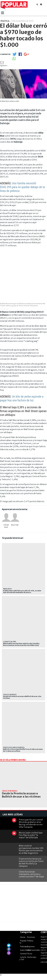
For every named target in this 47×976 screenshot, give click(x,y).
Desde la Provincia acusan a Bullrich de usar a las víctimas (22, 697)
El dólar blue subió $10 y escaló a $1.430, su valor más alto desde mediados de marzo (22, 591)
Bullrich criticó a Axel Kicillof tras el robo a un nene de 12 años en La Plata (23, 750)
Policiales (24, 946)
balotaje (15, 525)
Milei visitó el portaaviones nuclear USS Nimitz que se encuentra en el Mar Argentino (31, 849)
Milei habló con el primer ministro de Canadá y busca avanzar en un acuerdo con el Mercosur (21, 644)
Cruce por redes (10, 694)
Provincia (31, 937)
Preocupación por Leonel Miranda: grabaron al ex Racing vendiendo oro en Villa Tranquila (31, 823)
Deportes (31, 946)
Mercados (7, 589)
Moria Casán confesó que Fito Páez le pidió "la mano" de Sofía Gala (30, 835)
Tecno (29, 953)
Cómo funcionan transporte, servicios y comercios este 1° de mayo (31, 874)
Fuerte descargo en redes (14, 747)
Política (30, 941)
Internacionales (33, 950)
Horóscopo (31, 957)
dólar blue (6, 526)
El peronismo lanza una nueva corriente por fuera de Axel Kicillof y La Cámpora (31, 862)
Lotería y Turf (22, 958)
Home (22, 937)
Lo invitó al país (9, 642)
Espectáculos (25, 950)
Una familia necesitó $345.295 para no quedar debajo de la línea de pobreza (22, 187)
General (23, 953)
